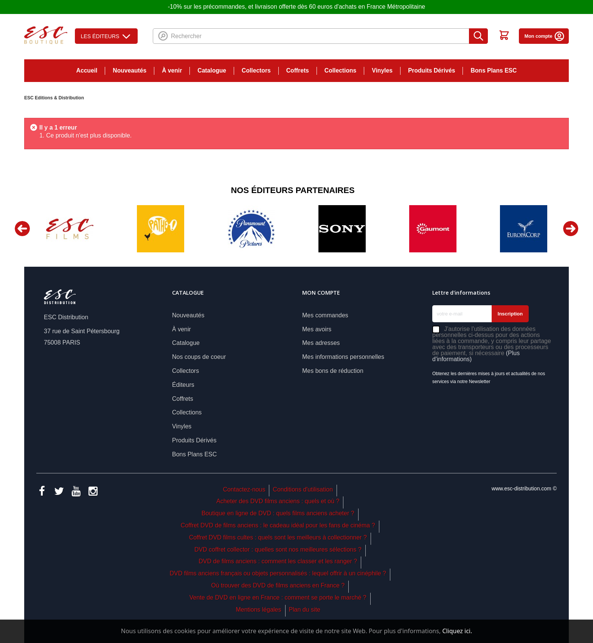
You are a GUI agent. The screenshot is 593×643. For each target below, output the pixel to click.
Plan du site (304, 609)
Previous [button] (22, 228)
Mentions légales (258, 609)
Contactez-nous (244, 489)
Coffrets (297, 70)
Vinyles (382, 70)
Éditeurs (183, 385)
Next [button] (570, 228)
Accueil (87, 70)
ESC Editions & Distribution (54, 97)
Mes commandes (325, 315)
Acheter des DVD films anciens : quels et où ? (278, 501)
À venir (172, 70)
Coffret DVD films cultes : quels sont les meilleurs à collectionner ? (278, 537)
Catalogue (211, 70)
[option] (69, 228)
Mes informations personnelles (343, 357)
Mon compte (545, 36)
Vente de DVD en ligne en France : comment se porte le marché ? (277, 597)
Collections (340, 70)
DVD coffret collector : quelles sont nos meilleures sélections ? (278, 549)
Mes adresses (321, 343)
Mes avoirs (316, 329)
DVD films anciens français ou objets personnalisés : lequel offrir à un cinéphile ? (277, 573)
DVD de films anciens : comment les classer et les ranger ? (278, 561)
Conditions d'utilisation (303, 489)
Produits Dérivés (431, 70)
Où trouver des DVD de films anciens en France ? (278, 585)
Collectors (256, 70)
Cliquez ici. (457, 631)
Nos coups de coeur (199, 357)
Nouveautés (129, 70)
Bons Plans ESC (493, 70)
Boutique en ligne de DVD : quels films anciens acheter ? (278, 513)
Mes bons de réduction (332, 371)
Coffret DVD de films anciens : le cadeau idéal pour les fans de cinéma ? (278, 525)
